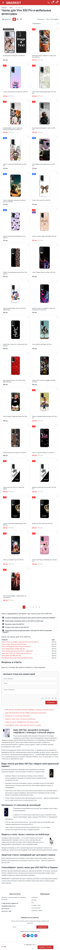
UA (2, 946)
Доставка (34, 900)
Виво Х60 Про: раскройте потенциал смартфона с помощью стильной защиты (29, 709)
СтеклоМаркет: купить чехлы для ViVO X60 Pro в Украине (23, 725)
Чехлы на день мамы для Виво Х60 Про (14, 644)
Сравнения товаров (36, 910)
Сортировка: (36, 23)
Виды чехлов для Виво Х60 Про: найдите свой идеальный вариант (25, 713)
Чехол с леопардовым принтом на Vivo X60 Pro (16, 646)
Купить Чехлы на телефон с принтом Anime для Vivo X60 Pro (20, 642)
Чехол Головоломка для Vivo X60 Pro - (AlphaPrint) (17, 651)
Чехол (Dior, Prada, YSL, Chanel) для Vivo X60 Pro (16, 653)
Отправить (51, 702)
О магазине (34, 897)
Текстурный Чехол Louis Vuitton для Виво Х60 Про (17, 658)
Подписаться (42, 927)
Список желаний (35, 908)
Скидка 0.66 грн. (45, 947)
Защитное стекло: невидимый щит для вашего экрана (22, 722)
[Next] (39, 607)
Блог (32, 902)
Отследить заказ (36, 905)
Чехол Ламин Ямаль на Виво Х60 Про (13, 648)
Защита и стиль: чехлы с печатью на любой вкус (20, 719)
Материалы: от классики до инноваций (17, 716)
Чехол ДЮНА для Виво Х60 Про (11, 655)
